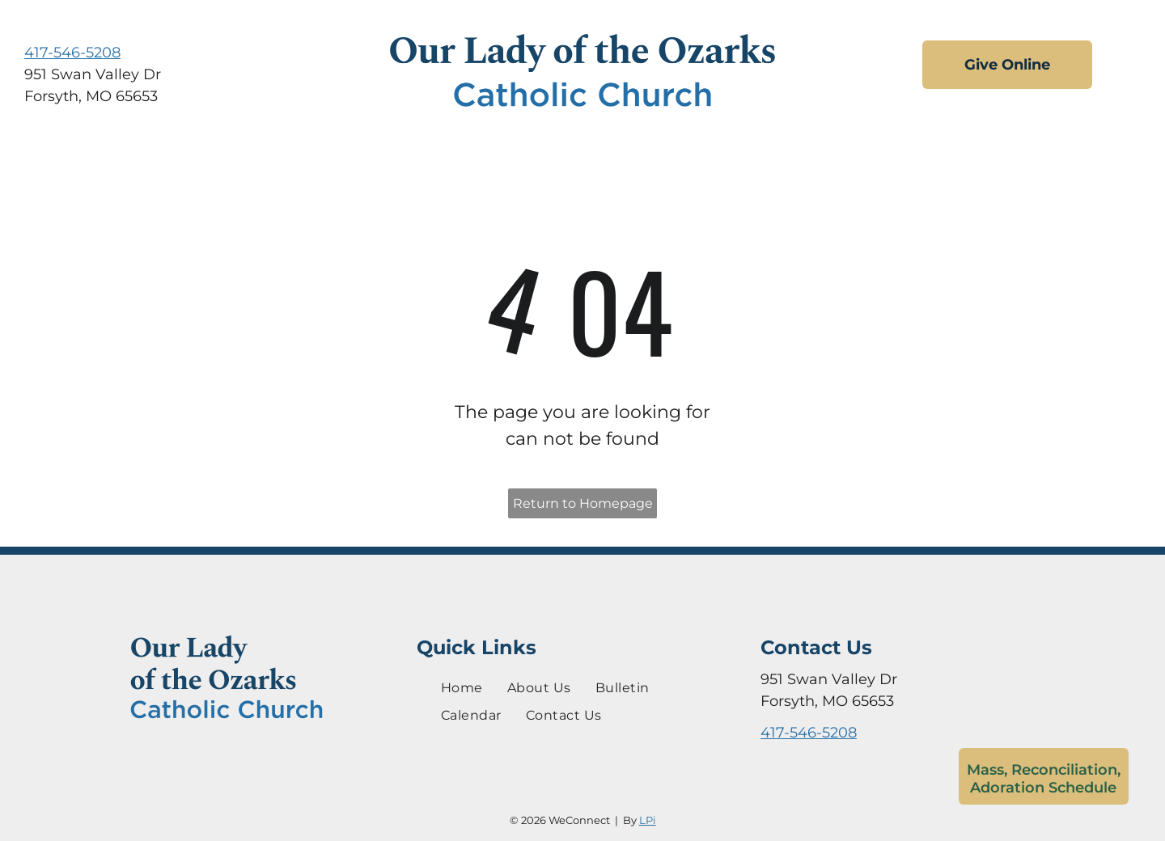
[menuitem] (462, 687)
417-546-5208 (72, 52)
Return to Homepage (583, 503)
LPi (647, 820)
